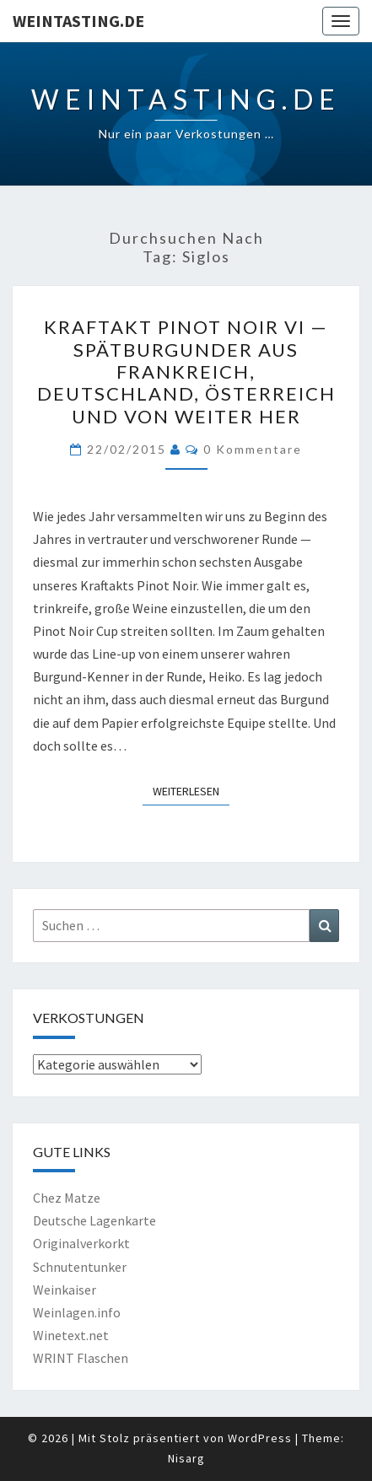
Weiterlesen (191, 790)
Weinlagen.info (77, 1312)
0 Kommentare (252, 449)
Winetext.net (71, 1335)
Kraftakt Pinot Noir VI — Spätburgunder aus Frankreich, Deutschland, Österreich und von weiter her (186, 371)
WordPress (260, 1438)
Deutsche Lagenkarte (94, 1220)
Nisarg (186, 1458)
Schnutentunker (80, 1266)
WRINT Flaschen (80, 1357)
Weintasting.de (78, 20)
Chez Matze (66, 1197)
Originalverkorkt (81, 1243)
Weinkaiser (64, 1289)
